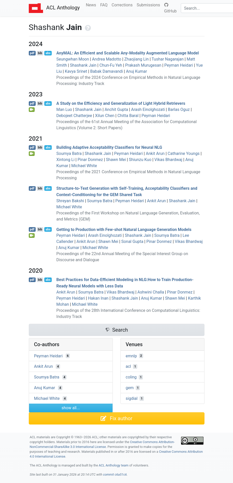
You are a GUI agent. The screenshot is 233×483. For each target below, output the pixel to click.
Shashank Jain (83, 65)
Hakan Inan (98, 298)
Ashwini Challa (151, 292)
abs (48, 53)
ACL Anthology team (114, 465)
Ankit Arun (155, 153)
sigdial (132, 398)
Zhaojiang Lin (136, 59)
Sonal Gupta (132, 241)
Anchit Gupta (116, 109)
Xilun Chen (104, 115)
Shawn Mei (116, 159)
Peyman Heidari (178, 65)
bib (40, 53)
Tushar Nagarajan (168, 59)
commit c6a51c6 (115, 474)
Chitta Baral (128, 115)
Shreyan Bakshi (70, 200)
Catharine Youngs (184, 153)
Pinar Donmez (90, 159)
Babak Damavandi (106, 71)
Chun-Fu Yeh (110, 65)
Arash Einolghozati (148, 109)
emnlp (131, 355)
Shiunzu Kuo (140, 159)
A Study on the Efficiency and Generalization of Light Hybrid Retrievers (120, 103)
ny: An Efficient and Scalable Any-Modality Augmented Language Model (127, 53)
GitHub (170, 8)
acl (128, 366)
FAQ (104, 4)
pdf (32, 53)
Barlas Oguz (179, 109)
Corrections (123, 4)
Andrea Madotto (106, 59)
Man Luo (64, 109)
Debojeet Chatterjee (74, 115)
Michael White (84, 165)
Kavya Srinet (76, 71)
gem (130, 387)
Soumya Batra (68, 153)
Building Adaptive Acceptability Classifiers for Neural (109, 147)
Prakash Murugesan (143, 65)
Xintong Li (65, 159)
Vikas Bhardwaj (168, 159)
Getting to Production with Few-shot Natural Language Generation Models (123, 229)
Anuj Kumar (136, 71)
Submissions (149, 4)
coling (131, 377)
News (92, 4)
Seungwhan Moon (72, 59)
